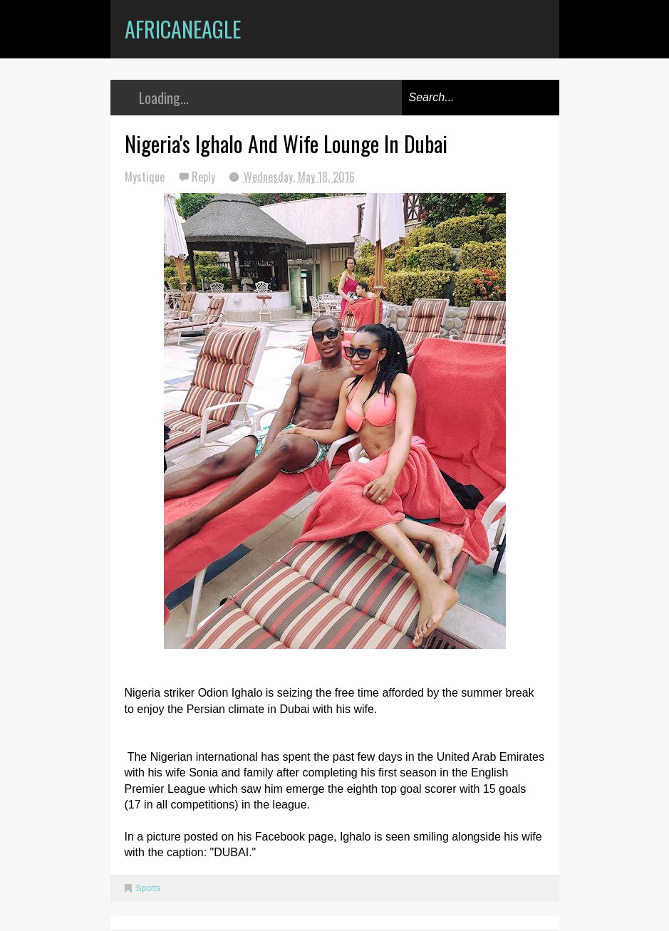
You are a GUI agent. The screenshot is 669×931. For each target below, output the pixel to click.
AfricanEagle (183, 29)
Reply (205, 176)
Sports (148, 888)
